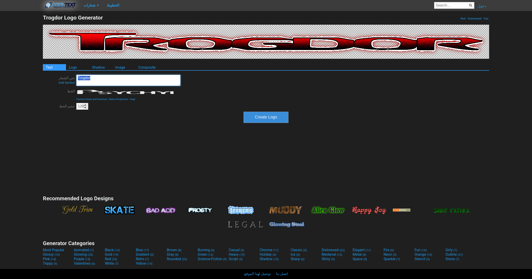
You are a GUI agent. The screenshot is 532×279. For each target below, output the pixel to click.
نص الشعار (67, 80)
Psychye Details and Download (91, 99)
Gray (172, 254)
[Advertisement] (21, 81)
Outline (454, 254)
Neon (390, 254)
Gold (112, 254)
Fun (486, 18)
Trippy (50, 263)
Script (236, 259)
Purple (82, 259)
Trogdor (128, 80)
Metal (359, 254)
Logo (73, 67)
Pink (49, 259)
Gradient (145, 254)
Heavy (237, 254)
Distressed (474, 18)
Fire (389, 250)
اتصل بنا (282, 274)
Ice (295, 254)
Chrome (269, 250)
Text (49, 67)
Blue (142, 250)
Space (360, 259)
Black (112, 250)
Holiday (268, 254)
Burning (206, 250)
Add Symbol (67, 82)
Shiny (328, 259)
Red (463, 18)
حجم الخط (67, 106)
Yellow (144, 263)
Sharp (298, 259)
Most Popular (53, 250)
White (112, 263)
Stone (452, 259)
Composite (147, 67)
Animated (84, 250)
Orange (423, 254)
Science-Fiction (212, 259)
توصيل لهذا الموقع (257, 274)
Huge (132, 99)
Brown (174, 250)
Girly (451, 250)
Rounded (177, 259)
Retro (142, 259)
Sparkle (392, 259)
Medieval (332, 254)
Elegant (362, 250)
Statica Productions (118, 99)
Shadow (98, 67)
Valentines (84, 263)
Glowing (83, 254)
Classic (299, 250)
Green (205, 254)
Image (120, 67)
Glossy (51, 254)
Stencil (422, 259)
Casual (236, 250)
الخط (71, 91)
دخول (482, 6)
